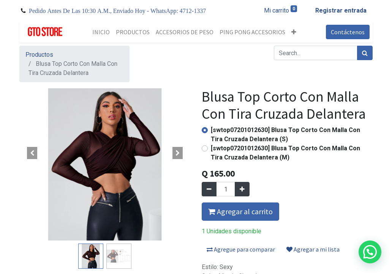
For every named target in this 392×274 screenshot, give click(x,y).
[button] (293, 32)
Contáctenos (348, 32)
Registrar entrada (341, 10)
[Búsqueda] (365, 53)
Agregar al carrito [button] (240, 211)
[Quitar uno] (209, 189)
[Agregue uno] (242, 189)
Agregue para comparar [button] (241, 249)
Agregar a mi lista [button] (313, 249)
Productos (39, 54)
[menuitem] (101, 32)
